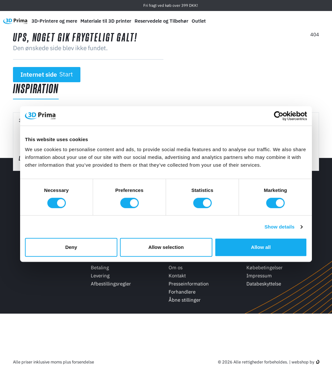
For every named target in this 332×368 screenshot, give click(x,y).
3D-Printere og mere (54, 21)
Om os (176, 267)
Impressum (259, 276)
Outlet (199, 21)
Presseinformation (189, 284)
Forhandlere (182, 292)
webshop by (302, 362)
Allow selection (166, 247)
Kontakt (177, 276)
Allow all (261, 247)
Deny (71, 247)
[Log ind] (309, 21)
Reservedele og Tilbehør (161, 21)
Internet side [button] (46, 74)
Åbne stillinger (185, 300)
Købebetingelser (264, 267)
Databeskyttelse (263, 284)
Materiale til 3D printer (105, 21)
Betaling (100, 267)
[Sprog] (278, 21)
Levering (100, 276)
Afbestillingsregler (111, 284)
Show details (280, 226)
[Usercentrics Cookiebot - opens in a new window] (278, 116)
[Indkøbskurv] (322, 21)
